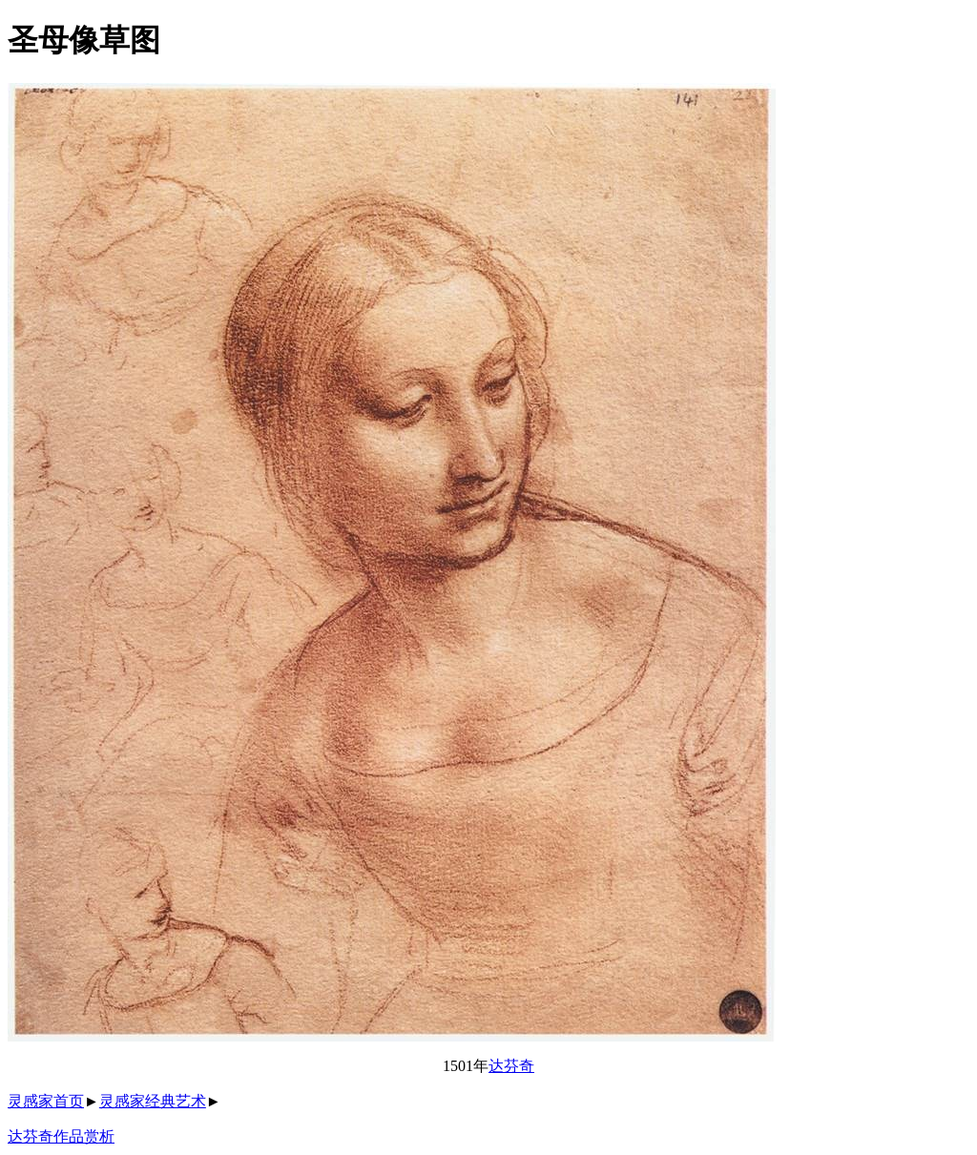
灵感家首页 (46, 1101)
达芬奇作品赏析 (61, 1136)
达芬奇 (511, 1066)
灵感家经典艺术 (152, 1101)
